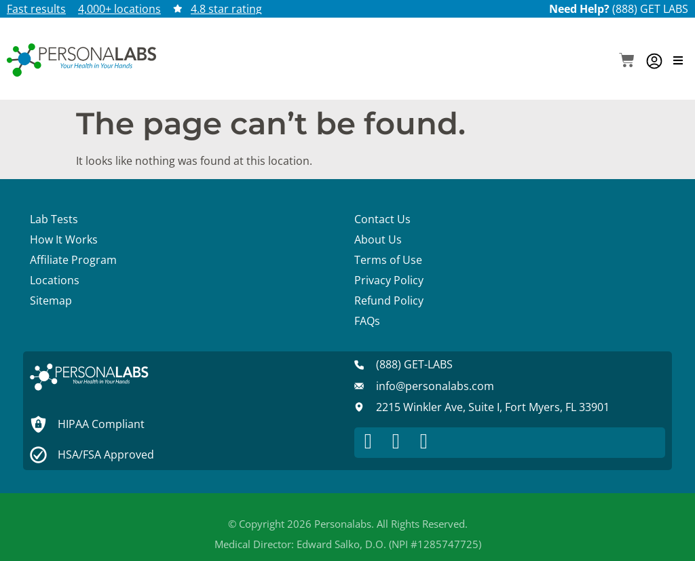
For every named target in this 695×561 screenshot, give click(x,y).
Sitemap (51, 300)
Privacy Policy (389, 280)
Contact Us (382, 219)
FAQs (367, 320)
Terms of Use (388, 259)
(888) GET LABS (650, 8)
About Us (378, 239)
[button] (627, 61)
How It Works (64, 239)
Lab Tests (54, 219)
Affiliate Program (73, 259)
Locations (54, 280)
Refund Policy (389, 300)
